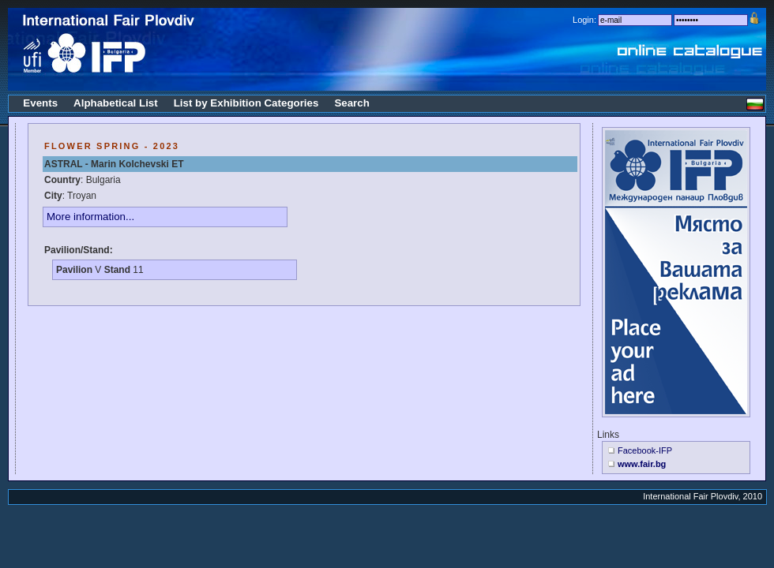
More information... (90, 216)
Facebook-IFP (645, 450)
